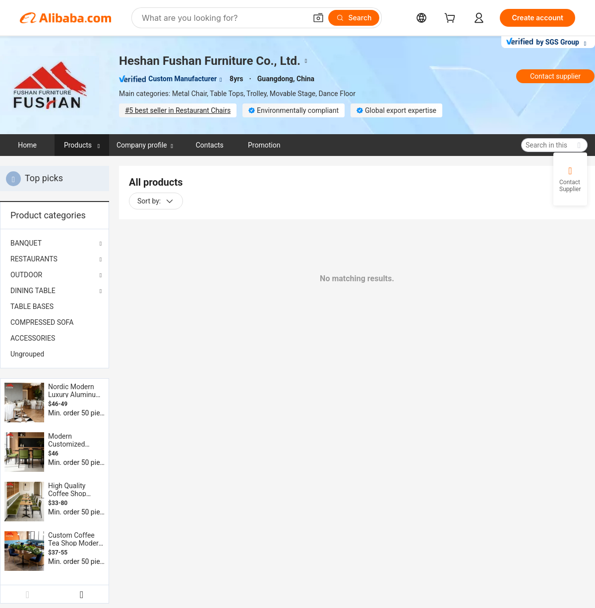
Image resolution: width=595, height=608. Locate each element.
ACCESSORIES (32, 338)
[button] (318, 18)
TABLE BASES (32, 306)
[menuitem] (54, 306)
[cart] (451, 19)
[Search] (353, 18)
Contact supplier (555, 76)
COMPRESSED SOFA (41, 322)
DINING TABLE (33, 291)
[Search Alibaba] (223, 17)
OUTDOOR (26, 275)
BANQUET (26, 243)
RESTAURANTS (34, 259)
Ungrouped (27, 354)
